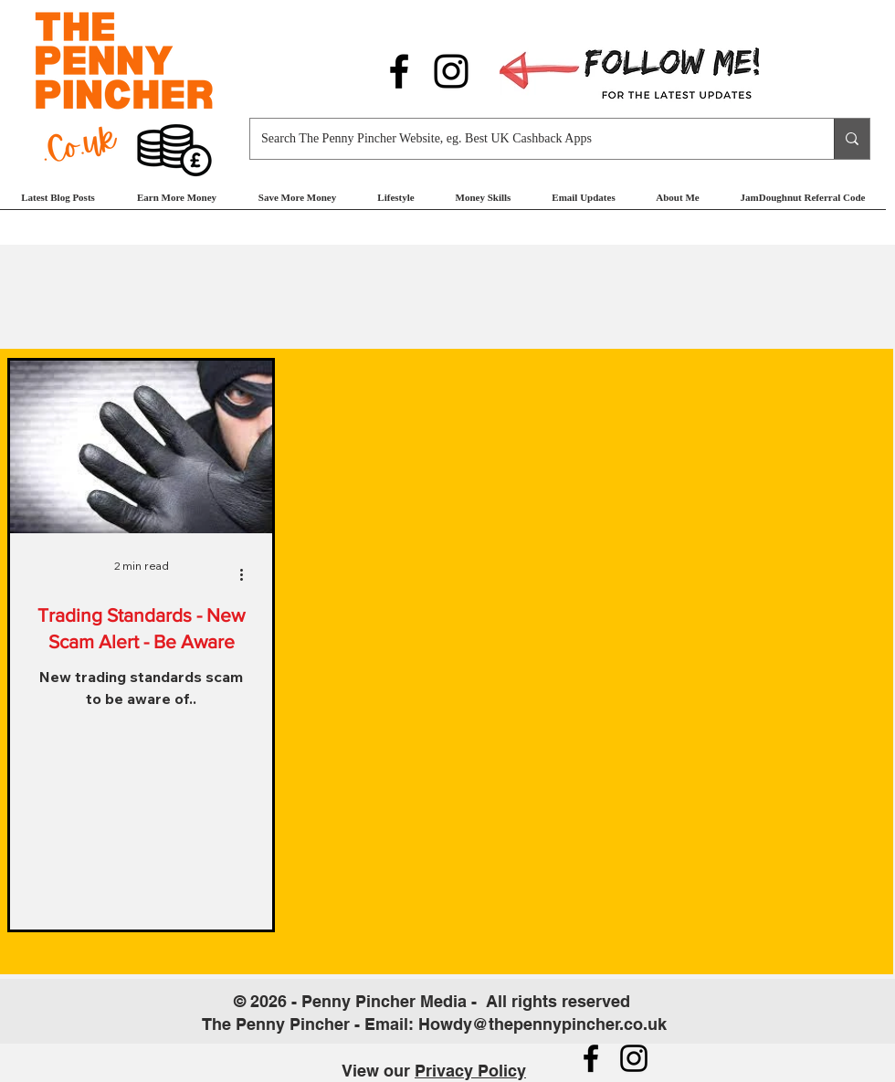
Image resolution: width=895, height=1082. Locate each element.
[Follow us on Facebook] (399, 71)
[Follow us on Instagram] (451, 71)
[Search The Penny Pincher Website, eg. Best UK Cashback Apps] (528, 139)
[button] (176, 203)
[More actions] (247, 574)
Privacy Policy (470, 1070)
